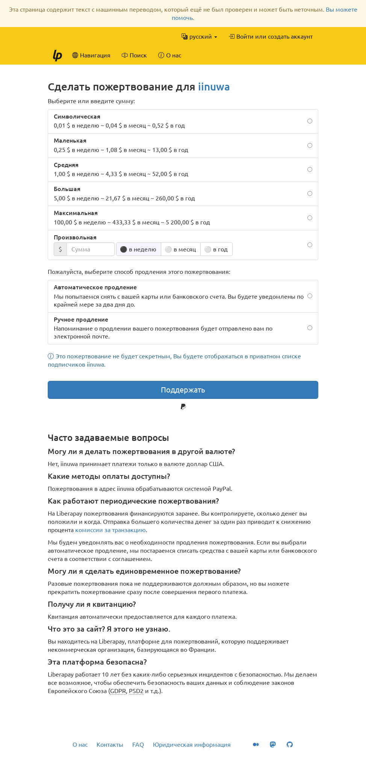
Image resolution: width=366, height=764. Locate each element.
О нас (80, 744)
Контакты (110, 744)
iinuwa (214, 86)
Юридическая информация (192, 744)
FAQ (138, 744)
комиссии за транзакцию (110, 529)
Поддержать (183, 389)
